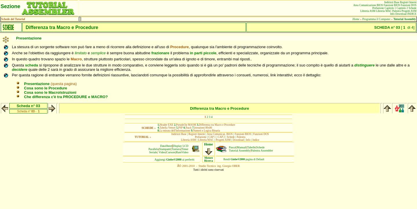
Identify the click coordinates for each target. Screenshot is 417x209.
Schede (260, 147)
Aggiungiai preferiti (175, 159)
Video (162, 152)
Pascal (233, 147)
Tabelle (251, 147)
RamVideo (182, 152)
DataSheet (166, 145)
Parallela (154, 149)
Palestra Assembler (262, 150)
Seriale (153, 152)
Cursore (170, 152)
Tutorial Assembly (239, 150)
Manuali (241, 147)
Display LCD (181, 145)
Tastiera (176, 149)
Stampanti (165, 149)
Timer (184, 149)
